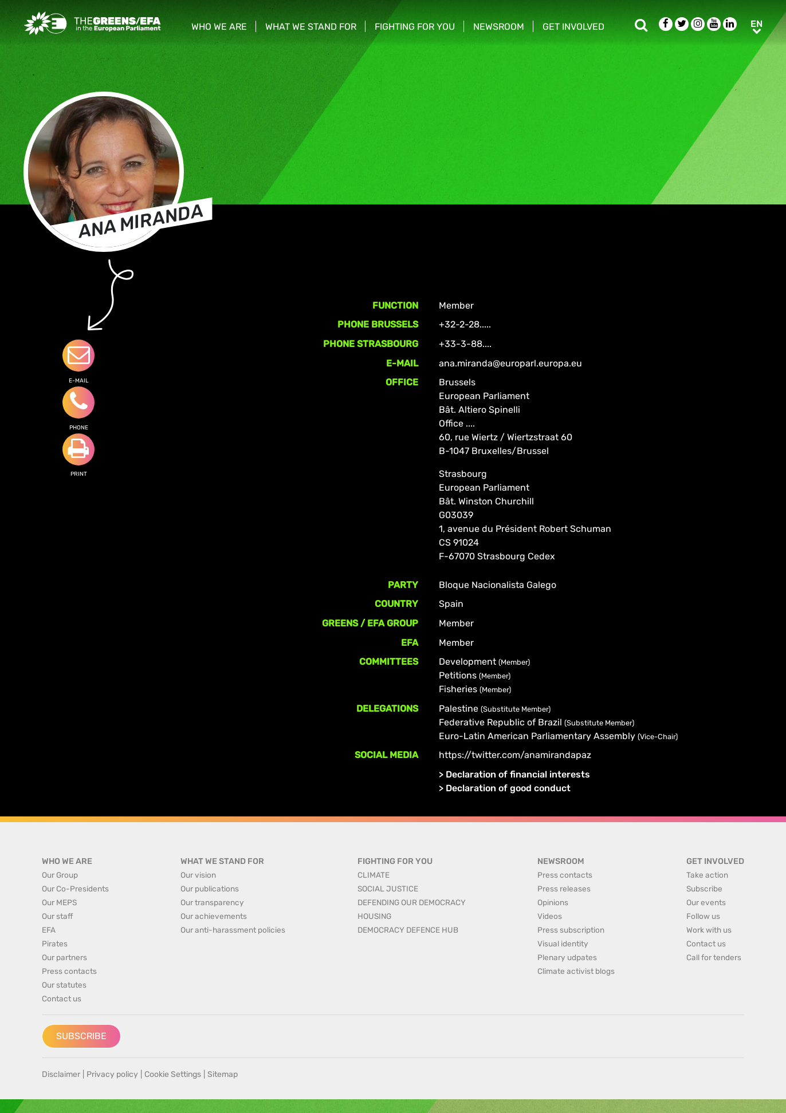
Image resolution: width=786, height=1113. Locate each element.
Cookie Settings (172, 1074)
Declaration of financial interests (518, 774)
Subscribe (81, 1036)
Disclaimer (61, 1074)
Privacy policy (112, 1074)
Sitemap (222, 1074)
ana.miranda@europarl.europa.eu (510, 363)
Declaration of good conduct (508, 788)
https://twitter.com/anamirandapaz (515, 754)
